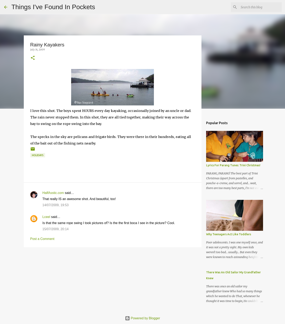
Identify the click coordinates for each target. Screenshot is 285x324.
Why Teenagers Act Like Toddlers (228, 234)
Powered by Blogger (142, 318)
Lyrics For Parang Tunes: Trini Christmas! (233, 165)
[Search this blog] (260, 7)
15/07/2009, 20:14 (55, 229)
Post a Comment (42, 239)
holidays (38, 155)
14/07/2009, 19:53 (55, 205)
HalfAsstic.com (53, 193)
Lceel (46, 217)
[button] (32, 58)
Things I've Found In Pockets (53, 7)
